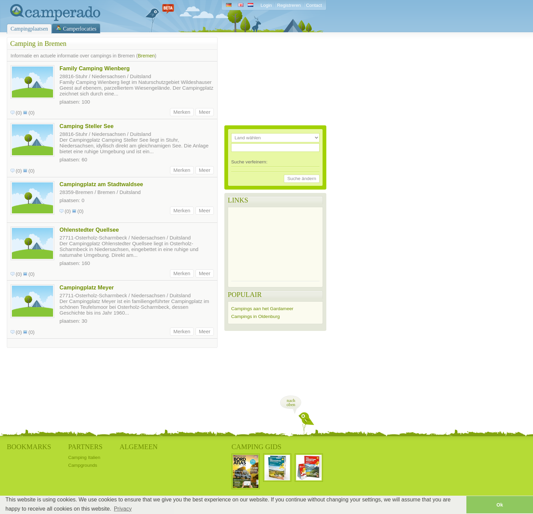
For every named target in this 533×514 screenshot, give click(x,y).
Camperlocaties (80, 29)
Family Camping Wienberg (94, 68)
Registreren (289, 5)
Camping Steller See (86, 126)
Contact (314, 5)
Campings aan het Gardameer (262, 308)
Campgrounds (82, 465)
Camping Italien (84, 457)
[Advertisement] (275, 79)
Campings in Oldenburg (255, 316)
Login (266, 5)
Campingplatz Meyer (86, 287)
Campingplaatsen (29, 29)
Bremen (146, 55)
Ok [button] (499, 505)
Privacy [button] (123, 509)
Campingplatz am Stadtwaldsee (101, 184)
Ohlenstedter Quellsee (89, 230)
